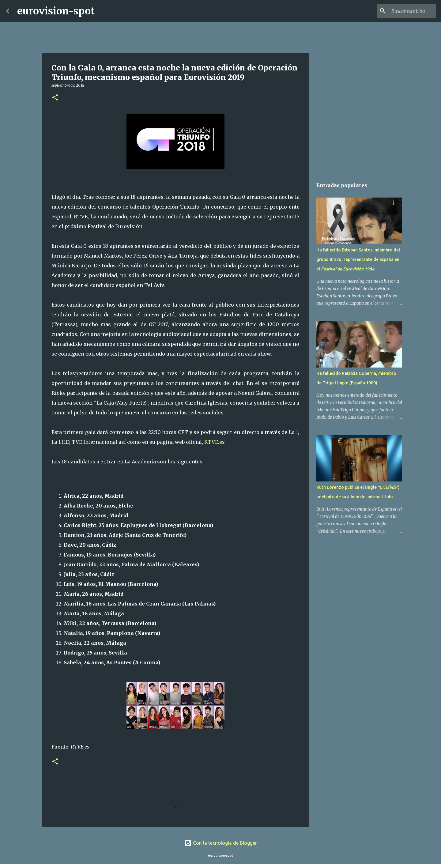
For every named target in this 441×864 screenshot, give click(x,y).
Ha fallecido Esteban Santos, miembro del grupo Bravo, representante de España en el (358, 259)
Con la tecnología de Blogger (220, 843)
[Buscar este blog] (404, 11)
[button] (55, 98)
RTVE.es (214, 442)
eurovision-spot (56, 11)
